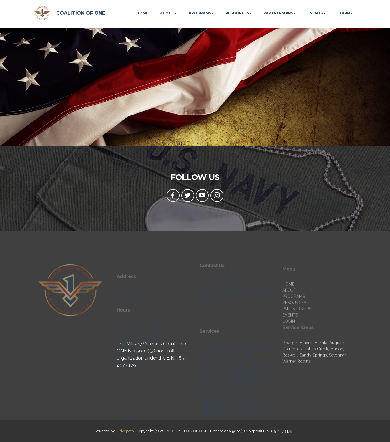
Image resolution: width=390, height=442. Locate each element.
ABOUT (167, 13)
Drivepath (125, 431)
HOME (142, 13)
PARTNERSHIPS (278, 13)
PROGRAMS (200, 13)
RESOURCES (237, 13)
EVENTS (315, 13)
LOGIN (343, 13)
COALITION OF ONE (80, 13)
